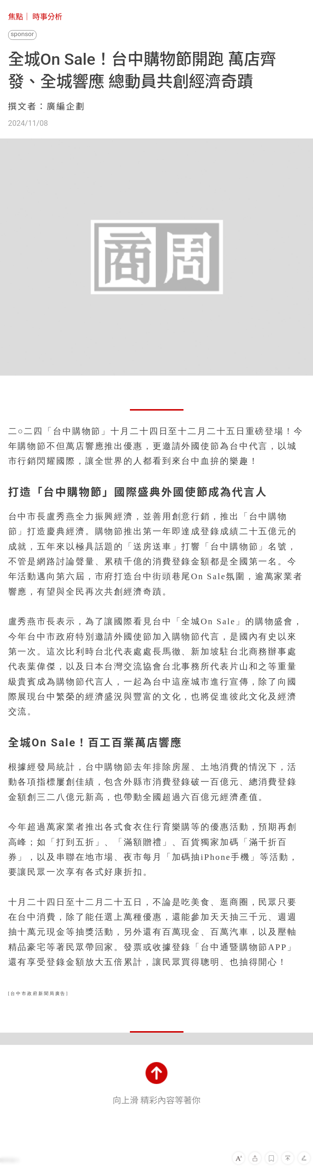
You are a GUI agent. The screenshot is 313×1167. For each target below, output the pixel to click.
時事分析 (47, 16)
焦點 (15, 16)
